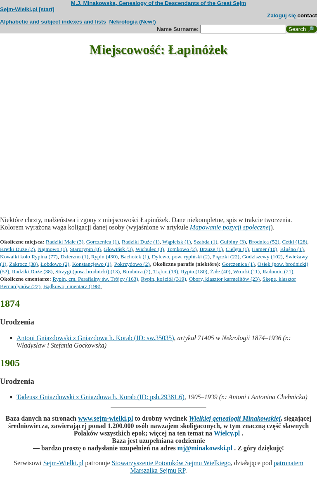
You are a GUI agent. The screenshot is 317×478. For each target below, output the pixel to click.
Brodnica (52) (263, 242)
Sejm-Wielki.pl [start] (27, 9)
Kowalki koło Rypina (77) (29, 256)
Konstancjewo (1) (91, 264)
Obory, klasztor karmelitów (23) (224, 279)
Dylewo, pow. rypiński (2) (181, 256)
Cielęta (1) (237, 249)
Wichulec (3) (149, 249)
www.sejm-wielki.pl (105, 418)
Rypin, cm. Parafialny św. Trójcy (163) (95, 279)
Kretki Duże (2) (17, 249)
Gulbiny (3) (233, 242)
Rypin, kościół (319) (163, 279)
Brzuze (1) (211, 249)
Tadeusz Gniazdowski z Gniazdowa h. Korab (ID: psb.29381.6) (101, 396)
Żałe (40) (220, 271)
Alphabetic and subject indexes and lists (53, 22)
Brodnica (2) (137, 271)
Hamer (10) (264, 249)
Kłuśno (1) (291, 249)
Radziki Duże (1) (141, 242)
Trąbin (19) (165, 271)
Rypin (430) (104, 256)
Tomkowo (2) (182, 249)
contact (307, 15)
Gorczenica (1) (102, 242)
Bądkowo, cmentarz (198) (72, 286)
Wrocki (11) (246, 271)
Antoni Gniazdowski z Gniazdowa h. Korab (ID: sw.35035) (95, 337)
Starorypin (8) (85, 249)
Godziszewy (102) (262, 256)
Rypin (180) (194, 271)
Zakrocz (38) (23, 264)
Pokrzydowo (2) (132, 264)
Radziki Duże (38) (32, 271)
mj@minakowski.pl (205, 448)
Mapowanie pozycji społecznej (230, 227)
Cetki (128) (294, 242)
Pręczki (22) (226, 256)
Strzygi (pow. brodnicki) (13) (87, 271)
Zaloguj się (281, 15)
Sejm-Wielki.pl (63, 462)
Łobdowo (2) (54, 264)
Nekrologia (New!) (132, 22)
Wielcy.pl (227, 433)
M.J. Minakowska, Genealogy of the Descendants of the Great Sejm (158, 3)
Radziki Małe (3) (64, 242)
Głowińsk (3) (118, 249)
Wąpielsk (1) (176, 242)
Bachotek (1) (135, 256)
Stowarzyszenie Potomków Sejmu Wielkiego (171, 462)
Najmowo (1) (52, 249)
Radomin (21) (278, 271)
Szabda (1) (205, 242)
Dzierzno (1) (74, 256)
